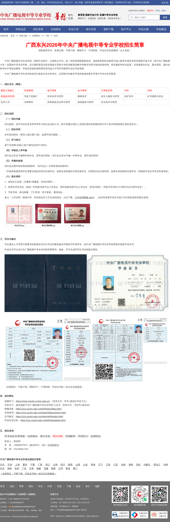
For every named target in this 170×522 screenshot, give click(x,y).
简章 (21, 486)
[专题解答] (70, 436)
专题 (59, 486)
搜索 (165, 17)
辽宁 (100, 464)
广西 (47, 36)
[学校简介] (83, 436)
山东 (85, 464)
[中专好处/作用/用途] (15, 436)
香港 (68, 468)
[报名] (164, 11)
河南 (165, 464)
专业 (40, 486)
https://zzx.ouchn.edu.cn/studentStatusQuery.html (41, 412)
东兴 (56, 36)
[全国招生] (95, 436)
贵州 (17, 468)
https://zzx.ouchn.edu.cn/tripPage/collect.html (38, 409)
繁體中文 (150, 11)
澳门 (75, 468)
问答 (49, 486)
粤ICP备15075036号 (16, 510)
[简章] (158, 11)
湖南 (130, 464)
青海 (93, 464)
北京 (2, 464)
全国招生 (36, 36)
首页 (13, 36)
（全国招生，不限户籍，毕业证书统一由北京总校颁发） (28, 473)
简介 (87, 486)
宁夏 (32, 464)
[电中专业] (45, 436)
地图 (97, 486)
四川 (62, 464)
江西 (108, 464)
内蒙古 (147, 464)
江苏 (115, 464)
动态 (12, 486)
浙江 (47, 464)
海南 (9, 468)
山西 (78, 464)
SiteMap (34, 510)
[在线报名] (32, 436)
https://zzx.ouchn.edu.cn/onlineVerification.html (39, 416)
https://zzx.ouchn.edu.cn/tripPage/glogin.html (42, 420)
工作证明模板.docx (84, 197)
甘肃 (31, 468)
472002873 (53, 445)
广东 (24, 468)
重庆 (25, 464)
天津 (10, 464)
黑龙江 (157, 464)
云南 (55, 464)
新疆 (53, 468)
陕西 (70, 464)
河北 (2, 468)
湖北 (138, 464)
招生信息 (23, 36)
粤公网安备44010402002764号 (21, 507)
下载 (68, 486)
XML (27, 510)
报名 (31, 486)
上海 (17, 464)
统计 (40, 510)
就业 (78, 486)
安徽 (46, 468)
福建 (38, 468)
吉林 (123, 464)
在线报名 (75, 506)
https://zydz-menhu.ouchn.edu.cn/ (33, 401)
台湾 (60, 468)
